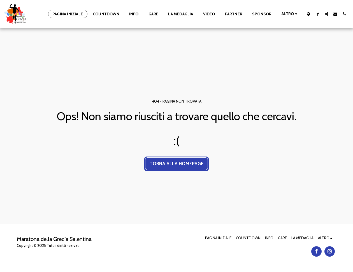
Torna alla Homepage (176, 163)
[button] (317, 14)
